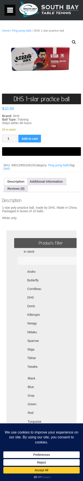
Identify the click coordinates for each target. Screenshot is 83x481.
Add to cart (29, 138)
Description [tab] (15, 181)
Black (31, 378)
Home (6, 30)
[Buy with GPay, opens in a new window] (41, 151)
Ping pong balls (21, 30)
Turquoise (34, 421)
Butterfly (33, 280)
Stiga (30, 349)
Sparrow (33, 341)
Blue (31, 387)
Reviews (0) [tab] (15, 188)
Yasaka (32, 366)
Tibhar (31, 358)
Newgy (32, 323)
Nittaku (32, 332)
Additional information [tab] (46, 181)
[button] (74, 42)
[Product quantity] (9, 138)
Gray (31, 395)
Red (30, 413)
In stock (29, 251)
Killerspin (33, 314)
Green (32, 404)
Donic (31, 306)
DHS (6, 168)
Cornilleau (34, 289)
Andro (31, 271)
